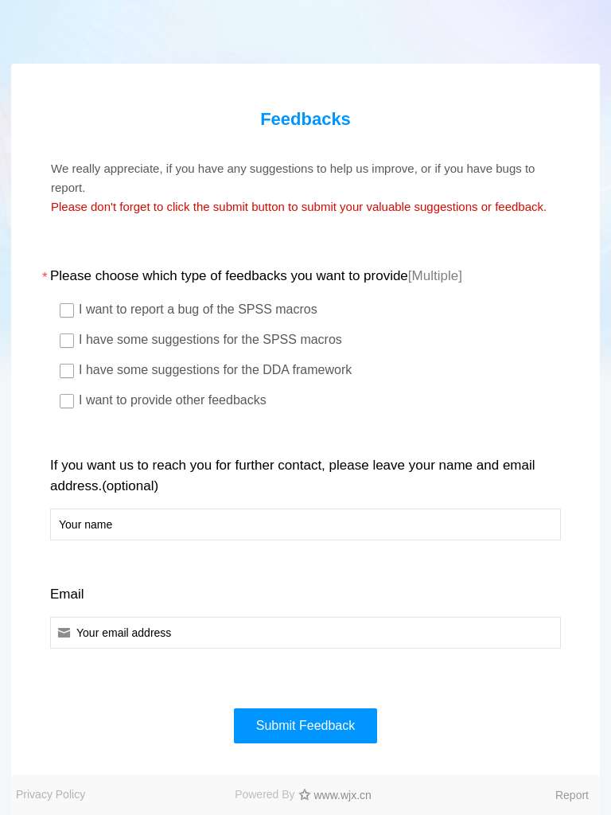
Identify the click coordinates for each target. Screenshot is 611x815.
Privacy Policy (50, 794)
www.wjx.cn (343, 795)
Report (572, 795)
